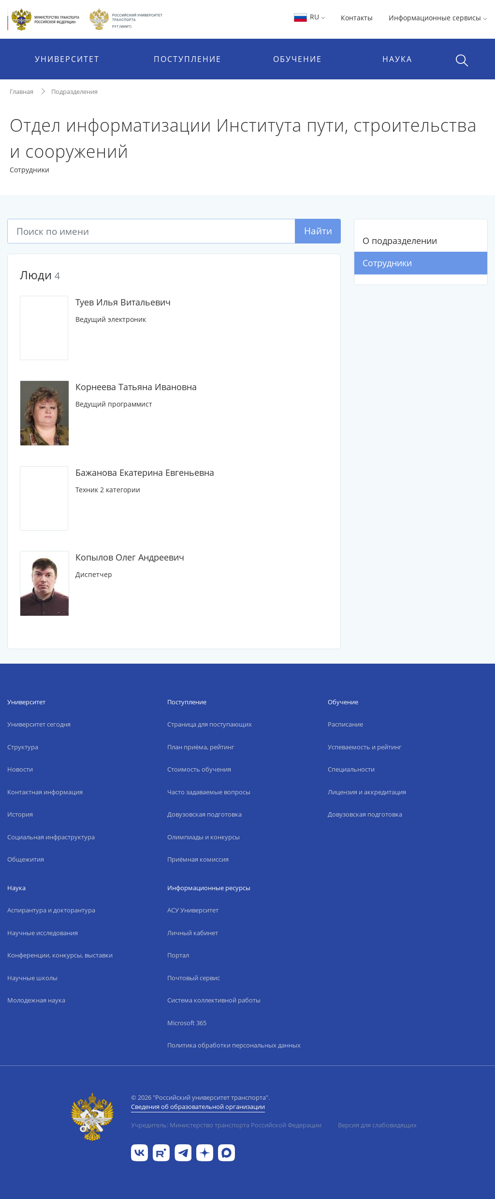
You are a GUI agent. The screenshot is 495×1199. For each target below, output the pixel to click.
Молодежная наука (36, 1000)
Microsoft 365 (186, 1022)
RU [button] (309, 16)
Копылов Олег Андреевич (129, 557)
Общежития (25, 859)
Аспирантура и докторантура (51, 910)
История (20, 814)
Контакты (357, 17)
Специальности (351, 769)
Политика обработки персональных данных (234, 1045)
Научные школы (32, 977)
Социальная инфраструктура (51, 837)
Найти (318, 230)
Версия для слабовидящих (377, 1125)
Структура (22, 747)
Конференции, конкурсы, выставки (60, 955)
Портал (178, 955)
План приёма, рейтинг (200, 747)
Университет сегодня (39, 724)
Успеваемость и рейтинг (365, 747)
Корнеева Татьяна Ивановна (136, 387)
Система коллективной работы (214, 1000)
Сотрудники (387, 263)
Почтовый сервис (193, 977)
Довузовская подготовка (204, 814)
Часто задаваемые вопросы (208, 792)
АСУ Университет (192, 910)
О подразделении (400, 240)
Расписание (345, 724)
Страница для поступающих (209, 724)
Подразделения (74, 91)
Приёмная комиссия (198, 859)
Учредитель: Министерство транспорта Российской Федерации (226, 1125)
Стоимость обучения (199, 769)
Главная (21, 91)
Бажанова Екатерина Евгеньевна (144, 472)
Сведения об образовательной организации (198, 1106)
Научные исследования (42, 932)
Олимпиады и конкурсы (203, 837)
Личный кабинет (192, 932)
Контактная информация (45, 792)
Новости (20, 769)
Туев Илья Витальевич (123, 302)
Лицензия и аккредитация (367, 792)
